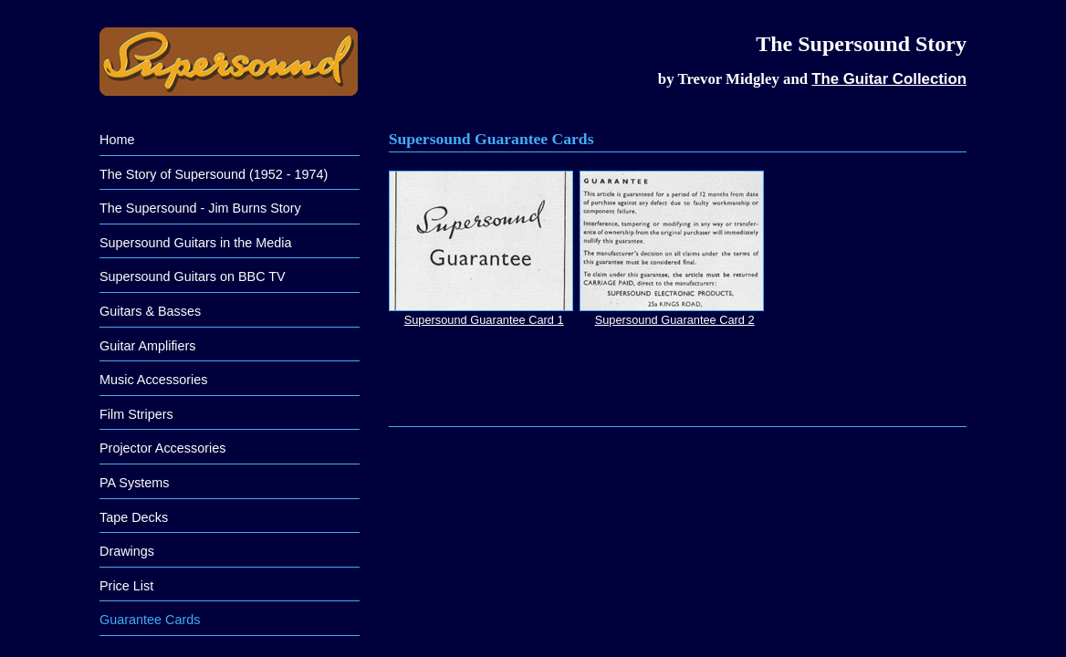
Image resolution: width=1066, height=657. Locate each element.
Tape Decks (133, 517)
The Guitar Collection (889, 79)
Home (116, 139)
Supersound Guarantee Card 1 (481, 249)
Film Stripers (136, 414)
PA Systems (134, 482)
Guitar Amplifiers (147, 346)
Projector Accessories (162, 448)
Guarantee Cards (149, 619)
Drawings (126, 551)
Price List (126, 586)
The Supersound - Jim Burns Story (200, 208)
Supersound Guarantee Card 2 (672, 249)
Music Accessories (153, 379)
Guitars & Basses (150, 311)
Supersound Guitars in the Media (195, 242)
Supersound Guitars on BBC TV (192, 276)
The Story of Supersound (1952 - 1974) (213, 174)
